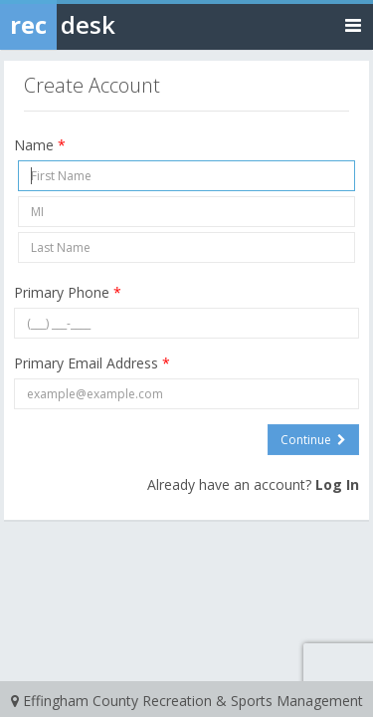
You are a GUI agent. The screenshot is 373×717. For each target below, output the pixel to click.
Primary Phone (67, 292)
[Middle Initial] (186, 211)
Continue (313, 439)
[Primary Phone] (186, 323)
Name (40, 144)
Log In (337, 484)
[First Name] (186, 175)
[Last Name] (186, 247)
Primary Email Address (92, 363)
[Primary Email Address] (186, 393)
